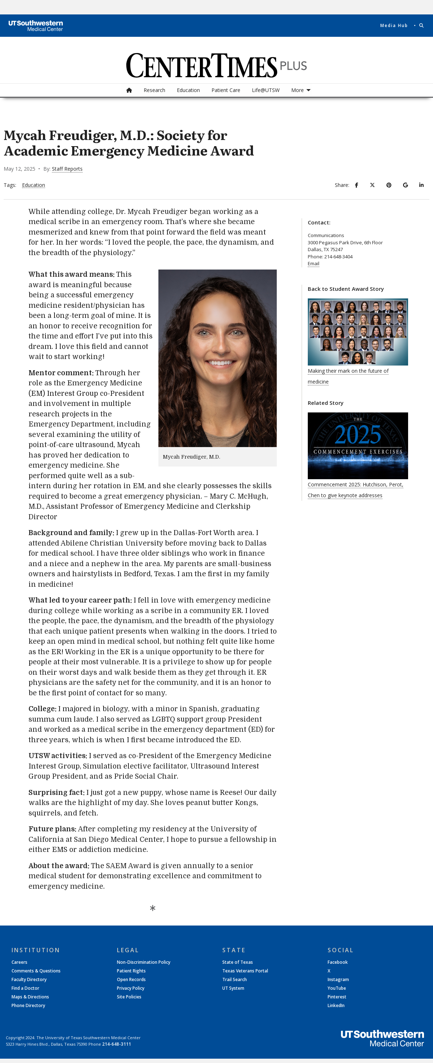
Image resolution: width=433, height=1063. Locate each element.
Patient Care (225, 90)
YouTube (337, 988)
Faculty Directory (29, 979)
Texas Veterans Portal (245, 971)
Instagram (338, 979)
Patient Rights (131, 971)
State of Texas (237, 962)
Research (154, 90)
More (297, 90)
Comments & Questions (36, 971)
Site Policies (129, 997)
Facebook (338, 962)
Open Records (131, 979)
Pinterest (337, 997)
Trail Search (234, 979)
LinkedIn (336, 1005)
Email (313, 263)
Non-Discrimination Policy (143, 962)
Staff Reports (67, 168)
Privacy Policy (130, 988)
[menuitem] (129, 90)
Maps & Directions (30, 997)
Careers (19, 962)
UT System (233, 988)
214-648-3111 (116, 1044)
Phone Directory (28, 1005)
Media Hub (394, 25)
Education (188, 90)
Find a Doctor (25, 988)
